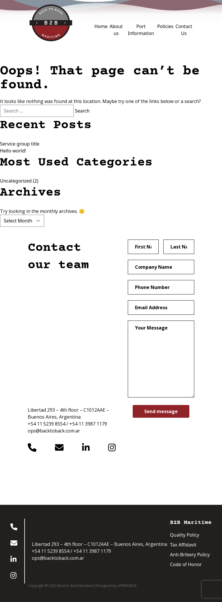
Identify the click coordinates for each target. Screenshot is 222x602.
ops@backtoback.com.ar (54, 431)
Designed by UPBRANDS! (116, 585)
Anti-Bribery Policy (190, 554)
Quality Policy (184, 535)
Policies (165, 26)
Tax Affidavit (183, 545)
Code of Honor (186, 564)
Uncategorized (16, 181)
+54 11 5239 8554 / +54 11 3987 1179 (67, 424)
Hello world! (13, 151)
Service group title (19, 144)
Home (101, 26)
